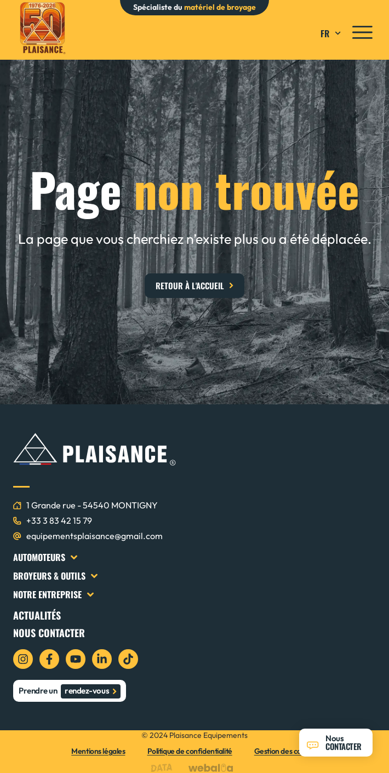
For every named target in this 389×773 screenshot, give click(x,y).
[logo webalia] (213, 768)
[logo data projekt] (164, 768)
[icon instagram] (23, 659)
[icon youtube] (75, 659)
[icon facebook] (49, 659)
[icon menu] (362, 32)
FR (332, 33)
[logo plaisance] (42, 28)
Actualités (37, 615)
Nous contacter (49, 632)
